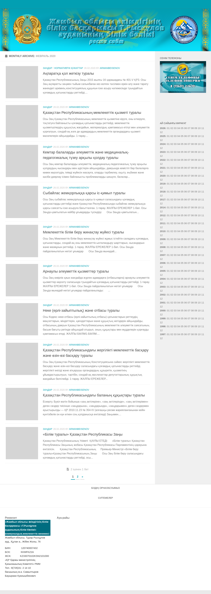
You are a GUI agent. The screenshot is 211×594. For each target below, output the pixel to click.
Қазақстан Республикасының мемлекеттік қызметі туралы (92, 113)
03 (175, 128)
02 (171, 128)
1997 (162, 334)
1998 (162, 326)
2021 (162, 167)
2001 (162, 302)
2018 (162, 191)
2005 (162, 270)
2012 (162, 215)
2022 (162, 159)
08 (192, 136)
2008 (162, 247)
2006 (162, 262)
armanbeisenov (110, 68)
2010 (162, 231)
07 (189, 136)
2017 (162, 199)
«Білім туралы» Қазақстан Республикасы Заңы (82, 438)
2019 (162, 183)
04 (178, 128)
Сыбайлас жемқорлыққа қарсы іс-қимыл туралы (84, 194)
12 (161, 140)
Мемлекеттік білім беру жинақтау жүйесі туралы (83, 234)
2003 (162, 286)
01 (168, 128)
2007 (162, 255)
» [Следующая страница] (82, 480)
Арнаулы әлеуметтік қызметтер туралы (76, 273)
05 (182, 136)
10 (199, 136)
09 (195, 136)
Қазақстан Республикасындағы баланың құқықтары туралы (94, 398)
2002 (162, 294)
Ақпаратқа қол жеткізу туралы (68, 73)
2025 (162, 136)
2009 (162, 239)
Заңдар (47, 68)
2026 (162, 128)
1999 (162, 318)
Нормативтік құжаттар (68, 68)
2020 (162, 175)
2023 (162, 151)
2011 (162, 223)
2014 (162, 207)
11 (202, 136)
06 (185, 136)
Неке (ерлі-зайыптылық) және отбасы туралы (81, 313)
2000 (162, 310)
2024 (162, 144)
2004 (162, 278)
